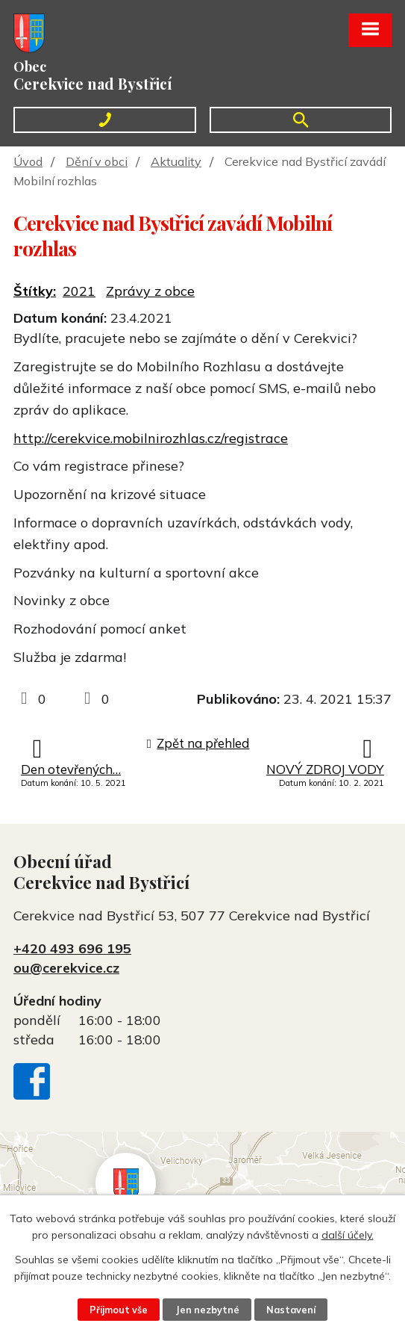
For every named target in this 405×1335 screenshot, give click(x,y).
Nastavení (290, 1310)
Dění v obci (97, 161)
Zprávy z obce (150, 291)
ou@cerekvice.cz (66, 967)
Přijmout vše (119, 1310)
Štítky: (34, 291)
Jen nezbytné (207, 1310)
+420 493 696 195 (72, 948)
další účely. (347, 1235)
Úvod (28, 161)
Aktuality (176, 161)
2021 (79, 291)
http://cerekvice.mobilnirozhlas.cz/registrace (150, 438)
